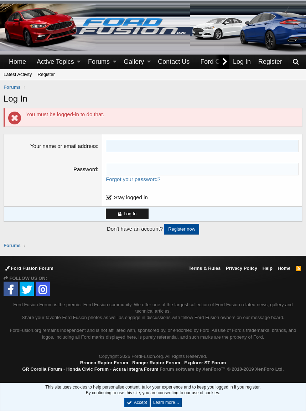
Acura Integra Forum (136, 369)
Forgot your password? (133, 179)
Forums (99, 61)
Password (85, 169)
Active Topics (55, 61)
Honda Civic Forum (87, 369)
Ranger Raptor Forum (156, 362)
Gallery (134, 61)
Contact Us (174, 61)
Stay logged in (131, 197)
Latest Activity (18, 74)
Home (17, 61)
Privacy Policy (241, 268)
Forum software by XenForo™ (222, 369)
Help (268, 268)
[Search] (295, 62)
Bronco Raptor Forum (104, 362)
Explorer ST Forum (205, 362)
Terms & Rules (204, 268)
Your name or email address (63, 146)
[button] (78, 62)
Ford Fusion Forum (29, 268)
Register (46, 74)
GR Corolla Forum (42, 369)
